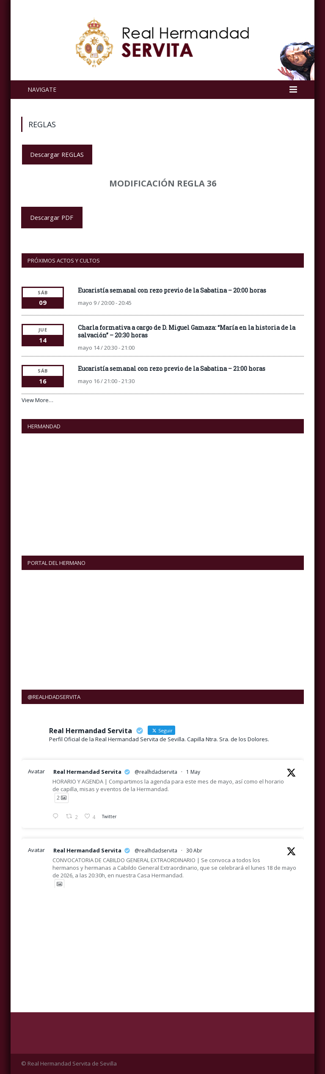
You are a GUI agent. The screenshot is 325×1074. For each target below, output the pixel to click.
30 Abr (194, 850)
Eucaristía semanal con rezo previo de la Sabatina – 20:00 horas (172, 290)
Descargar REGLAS (57, 154)
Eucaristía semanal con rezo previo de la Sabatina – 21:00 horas (171, 368)
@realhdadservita (156, 771)
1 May (193, 771)
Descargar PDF (51, 217)
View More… (37, 400)
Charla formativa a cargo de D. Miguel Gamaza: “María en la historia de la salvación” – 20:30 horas (186, 331)
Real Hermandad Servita (87, 771)
